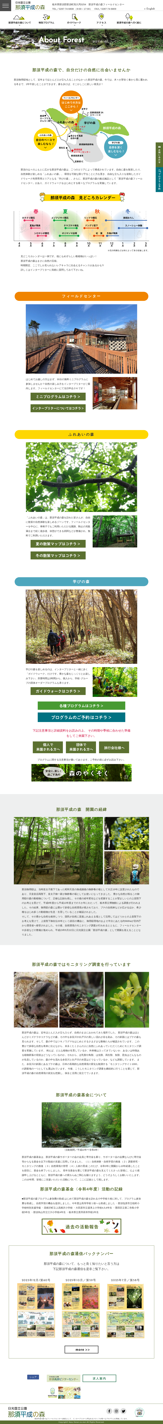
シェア (33, 1377)
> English (149, 9)
